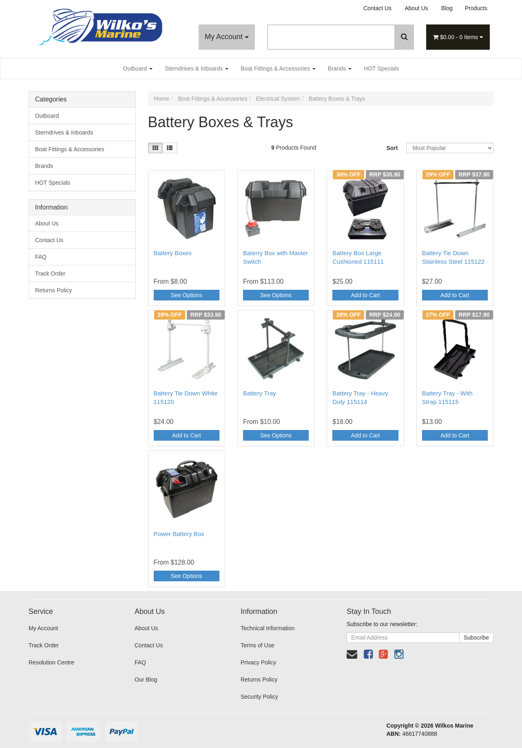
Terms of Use (257, 645)
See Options (186, 295)
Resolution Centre (51, 662)
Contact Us (377, 8)
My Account (227, 37)
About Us (416, 8)
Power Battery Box (179, 533)
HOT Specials (381, 68)
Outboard (138, 68)
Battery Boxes (173, 252)
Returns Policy (53, 290)
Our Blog (146, 679)
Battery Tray (259, 393)
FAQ (40, 257)
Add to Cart (365, 295)
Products (476, 8)
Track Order (50, 273)
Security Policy (259, 696)
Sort (392, 148)
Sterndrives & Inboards (196, 68)
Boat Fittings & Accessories (278, 68)
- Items (458, 37)
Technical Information (267, 628)
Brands (340, 68)
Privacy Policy (258, 662)
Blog (447, 8)
